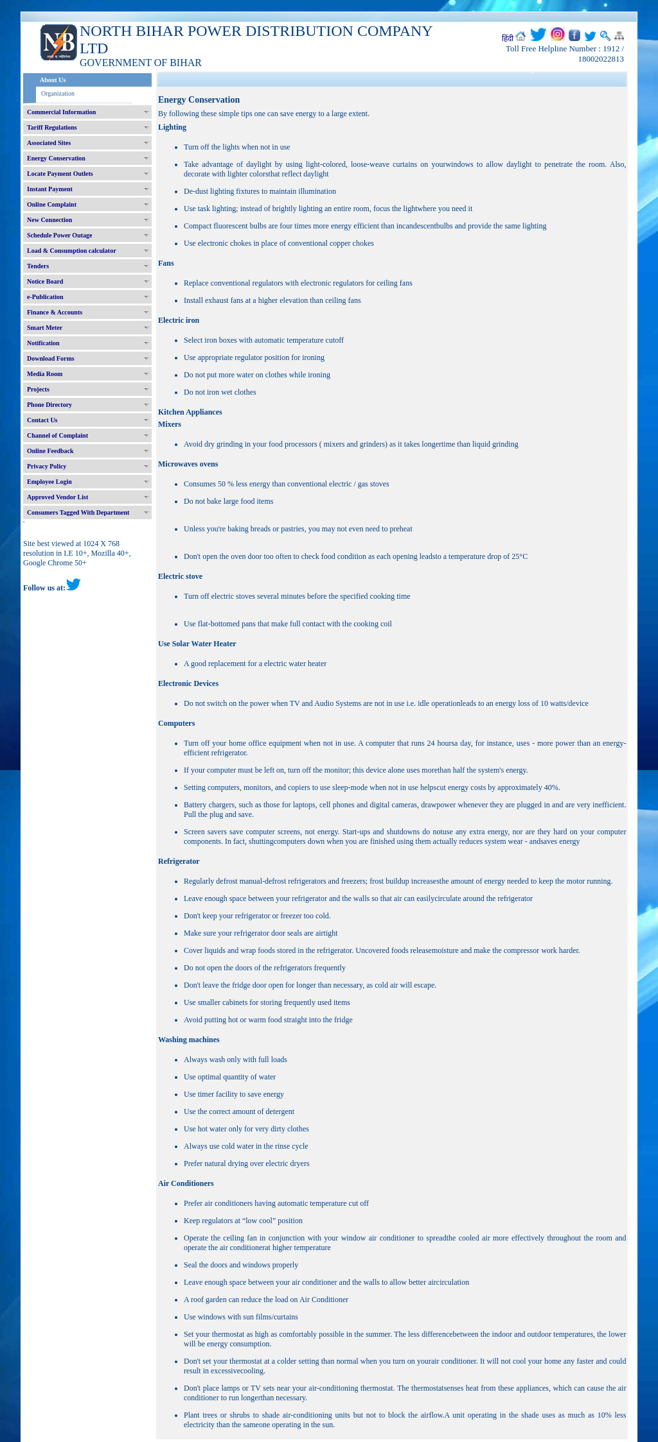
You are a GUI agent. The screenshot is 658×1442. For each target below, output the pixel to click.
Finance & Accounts (54, 312)
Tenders (38, 266)
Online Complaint (51, 204)
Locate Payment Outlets (60, 173)
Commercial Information (61, 112)
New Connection (49, 219)
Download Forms (51, 358)
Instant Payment (50, 189)
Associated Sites (49, 142)
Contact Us (42, 420)
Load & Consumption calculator (71, 250)
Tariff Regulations (52, 127)
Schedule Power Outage (59, 235)
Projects (38, 389)
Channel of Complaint (57, 435)
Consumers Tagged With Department (78, 512)
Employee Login (49, 481)
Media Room (44, 373)
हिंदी (507, 38)
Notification (43, 343)
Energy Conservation (56, 158)
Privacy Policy (46, 466)
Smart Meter (44, 327)
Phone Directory (49, 404)
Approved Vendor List (57, 497)
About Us (53, 79)
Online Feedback (50, 450)
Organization (58, 93)
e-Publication (45, 296)
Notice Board (45, 281)
